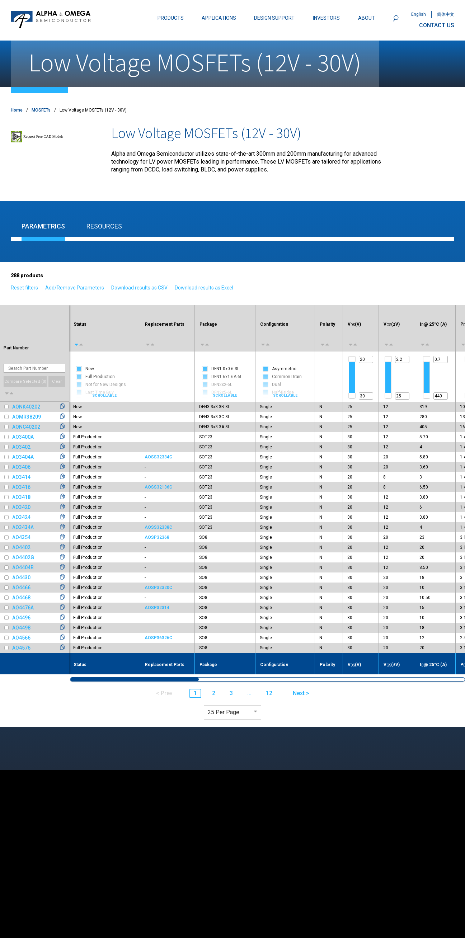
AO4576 (21, 647)
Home (17, 110)
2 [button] (213, 693)
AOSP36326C (158, 637)
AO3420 (21, 507)
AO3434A (23, 527)
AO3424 (21, 517)
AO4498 (21, 627)
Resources (104, 226)
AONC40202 (26, 426)
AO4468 (21, 597)
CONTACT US (436, 25)
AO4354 (21, 537)
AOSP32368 (157, 537)
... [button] (249, 693)
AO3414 (21, 477)
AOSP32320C (158, 587)
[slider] (352, 359)
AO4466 (21, 587)
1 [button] (195, 693)
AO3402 (21, 446)
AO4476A (23, 607)
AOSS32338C (158, 527)
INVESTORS (326, 18)
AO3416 (21, 487)
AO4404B (23, 567)
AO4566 (21, 637)
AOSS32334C (158, 456)
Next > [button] (301, 693)
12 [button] (269, 693)
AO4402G (23, 557)
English (418, 14)
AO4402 (21, 547)
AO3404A (23, 456)
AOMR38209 (26, 416)
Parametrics (43, 226)
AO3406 (21, 467)
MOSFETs (41, 110)
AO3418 (21, 497)
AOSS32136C (158, 487)
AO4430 (21, 577)
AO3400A (23, 436)
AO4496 (21, 617)
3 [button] (231, 693)
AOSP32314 (157, 607)
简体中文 (445, 14)
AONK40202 (26, 406)
